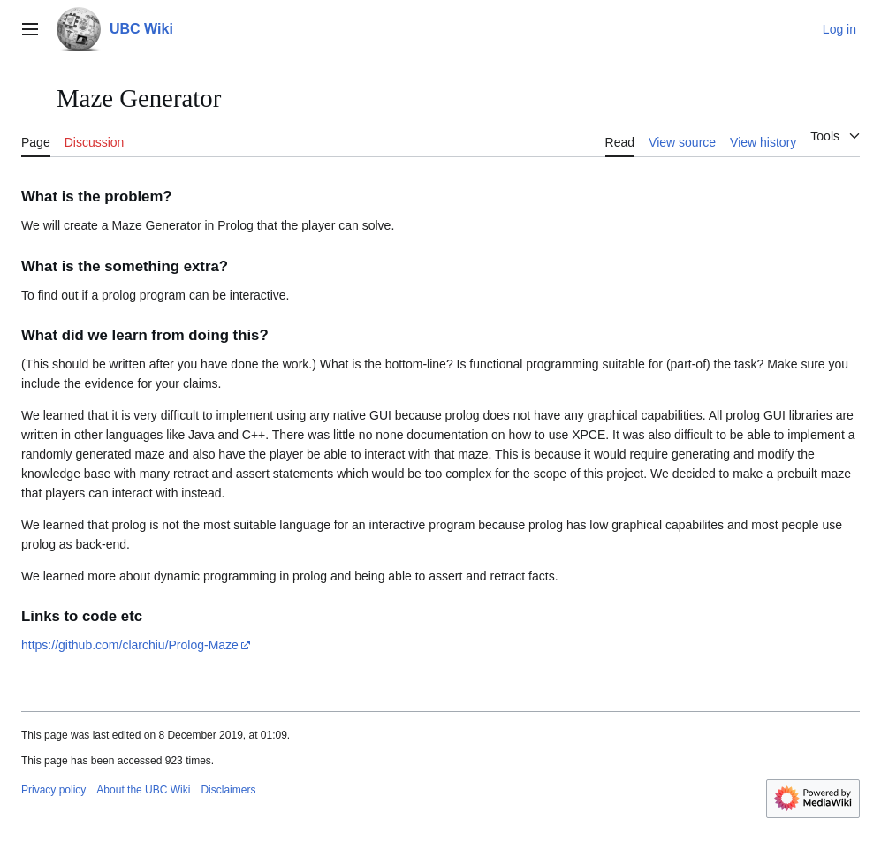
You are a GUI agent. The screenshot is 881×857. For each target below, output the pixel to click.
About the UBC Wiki (143, 790)
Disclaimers (228, 790)
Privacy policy (53, 790)
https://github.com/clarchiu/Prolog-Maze (130, 645)
